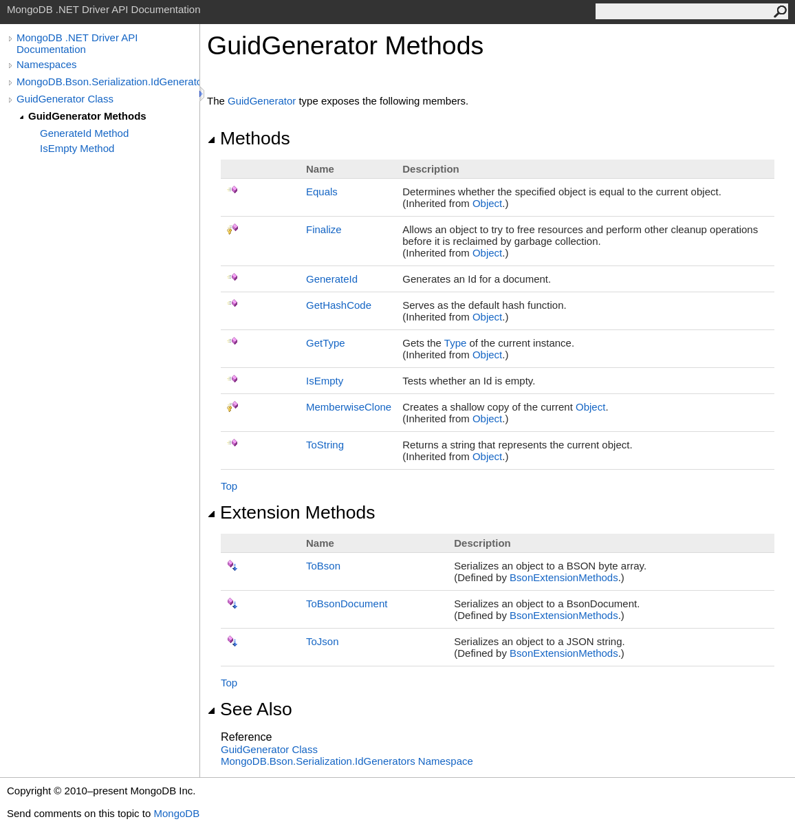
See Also (249, 709)
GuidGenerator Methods (87, 116)
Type (455, 343)
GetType (325, 343)
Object (487, 203)
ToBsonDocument (346, 603)
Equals (322, 191)
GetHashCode (338, 305)
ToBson (323, 566)
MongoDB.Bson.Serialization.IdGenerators (108, 81)
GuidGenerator (262, 101)
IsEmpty (324, 381)
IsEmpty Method (77, 148)
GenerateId (332, 279)
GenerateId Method (84, 133)
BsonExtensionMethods (564, 577)
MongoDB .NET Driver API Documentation (77, 43)
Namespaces (47, 64)
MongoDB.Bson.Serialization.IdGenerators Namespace (347, 761)
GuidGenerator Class (65, 99)
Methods (248, 138)
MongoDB (176, 813)
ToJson (322, 641)
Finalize (324, 229)
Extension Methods (291, 512)
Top (229, 486)
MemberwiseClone (348, 407)
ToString (325, 444)
